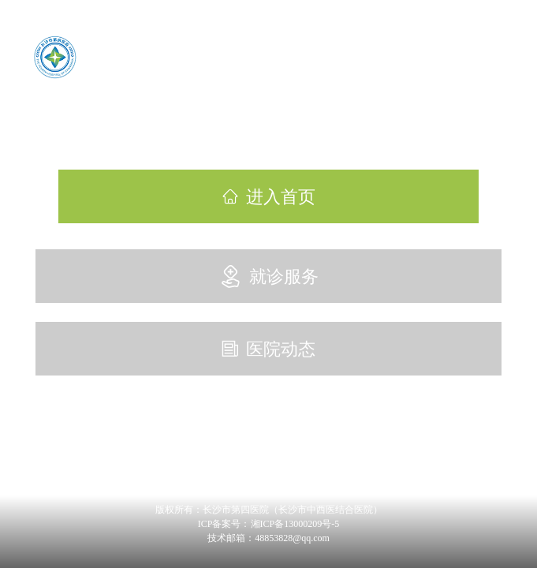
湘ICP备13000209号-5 (295, 523)
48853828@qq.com (292, 538)
